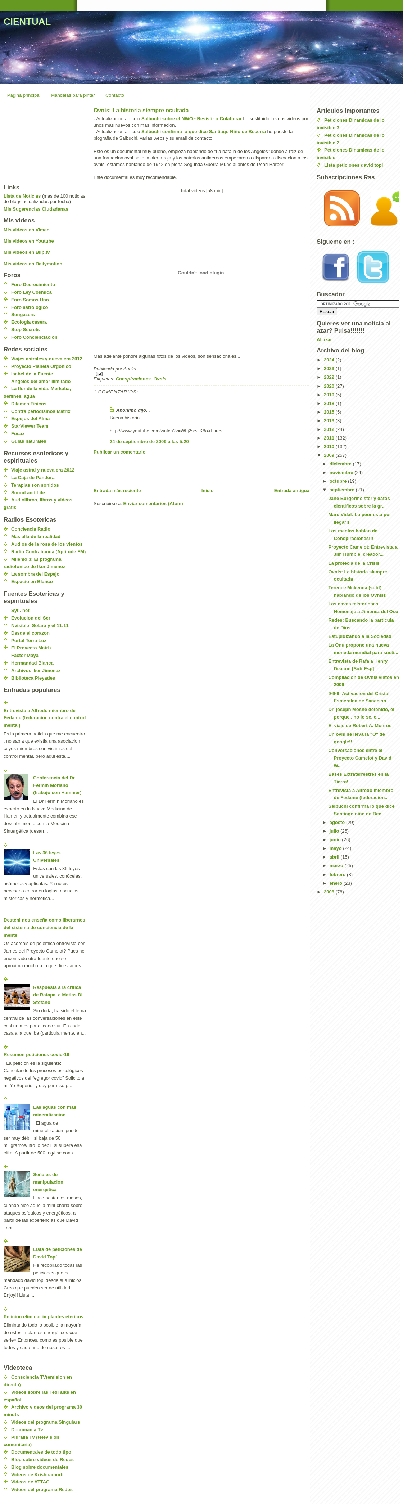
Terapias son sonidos (35, 485)
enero (337, 883)
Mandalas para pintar (73, 95)
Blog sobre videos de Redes (42, 1459)
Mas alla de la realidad (35, 536)
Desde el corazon (30, 633)
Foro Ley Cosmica (31, 292)
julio (335, 831)
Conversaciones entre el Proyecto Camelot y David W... (359, 758)
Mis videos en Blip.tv (27, 252)
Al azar (324, 339)
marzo (337, 865)
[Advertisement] (178, 471)
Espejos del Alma (30, 418)
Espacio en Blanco (32, 581)
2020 (330, 386)
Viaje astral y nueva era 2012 (42, 470)
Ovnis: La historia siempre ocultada (141, 110)
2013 (330, 420)
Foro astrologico (29, 307)
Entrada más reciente (117, 490)
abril (335, 857)
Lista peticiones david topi (353, 165)
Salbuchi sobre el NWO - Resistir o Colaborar (191, 118)
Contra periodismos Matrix (41, 411)
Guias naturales (28, 441)
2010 (330, 446)
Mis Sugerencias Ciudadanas (36, 209)
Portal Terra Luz (28, 640)
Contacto (114, 95)
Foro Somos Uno (30, 299)
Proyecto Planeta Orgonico (41, 366)
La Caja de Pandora (33, 477)
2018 (330, 403)
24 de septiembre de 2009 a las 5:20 (149, 441)
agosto (338, 822)
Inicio (208, 490)
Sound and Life (28, 492)
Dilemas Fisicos (28, 403)
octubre (339, 481)
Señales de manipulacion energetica (48, 1182)
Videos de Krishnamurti (37, 1474)
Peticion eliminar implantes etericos (43, 1316)
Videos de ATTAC (30, 1482)
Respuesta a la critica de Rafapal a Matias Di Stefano (57, 995)
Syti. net (20, 610)
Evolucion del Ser (30, 618)
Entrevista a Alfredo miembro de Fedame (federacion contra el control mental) (45, 718)
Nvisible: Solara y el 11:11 (40, 625)
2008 (330, 892)
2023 (330, 368)
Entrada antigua (291, 490)
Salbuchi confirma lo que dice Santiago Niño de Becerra (203, 131)
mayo (336, 848)
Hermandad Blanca (32, 663)
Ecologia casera (29, 322)
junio (336, 839)
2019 (330, 394)
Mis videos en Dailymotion (33, 263)
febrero (338, 874)
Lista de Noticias (22, 196)
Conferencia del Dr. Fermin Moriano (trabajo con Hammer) (57, 785)
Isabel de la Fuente (32, 374)
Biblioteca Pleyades (33, 678)
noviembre (342, 472)
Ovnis (159, 379)
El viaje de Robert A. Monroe (359, 725)
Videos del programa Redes (42, 1489)
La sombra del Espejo (35, 574)
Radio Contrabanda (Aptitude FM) (48, 551)
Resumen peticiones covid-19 (36, 1054)
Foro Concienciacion (34, 337)
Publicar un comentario (119, 452)
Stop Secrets (25, 329)
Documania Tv (27, 1429)
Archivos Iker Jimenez (35, 670)
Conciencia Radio (30, 529)
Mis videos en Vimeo (27, 230)
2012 (330, 429)
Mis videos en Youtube (29, 241)
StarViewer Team (30, 426)
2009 (330, 455)
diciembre (341, 464)
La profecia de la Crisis (353, 563)
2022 (330, 377)
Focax (18, 433)
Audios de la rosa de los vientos (47, 544)
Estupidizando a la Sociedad (359, 636)
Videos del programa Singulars (45, 1422)
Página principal (24, 95)
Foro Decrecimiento (33, 284)
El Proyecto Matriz (31, 647)
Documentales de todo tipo (41, 1452)
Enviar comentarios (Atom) (153, 503)
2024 (330, 360)
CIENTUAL (27, 21)
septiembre (343, 489)
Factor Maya (25, 655)
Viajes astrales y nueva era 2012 (46, 358)
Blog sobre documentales (39, 1467)
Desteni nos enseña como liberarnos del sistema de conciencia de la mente (44, 927)
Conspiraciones (133, 379)
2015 (330, 412)
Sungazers (23, 314)
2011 (330, 438)
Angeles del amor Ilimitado (41, 381)
